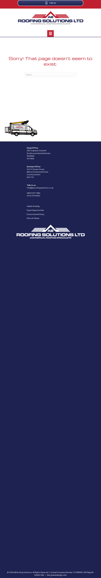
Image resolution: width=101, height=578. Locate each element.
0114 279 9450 (33, 196)
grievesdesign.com (58, 575)
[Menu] (50, 33)
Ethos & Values (33, 218)
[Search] (50, 75)
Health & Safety (33, 206)
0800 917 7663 (33, 193)
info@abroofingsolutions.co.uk (40, 188)
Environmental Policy (35, 214)
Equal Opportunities (35, 210)
